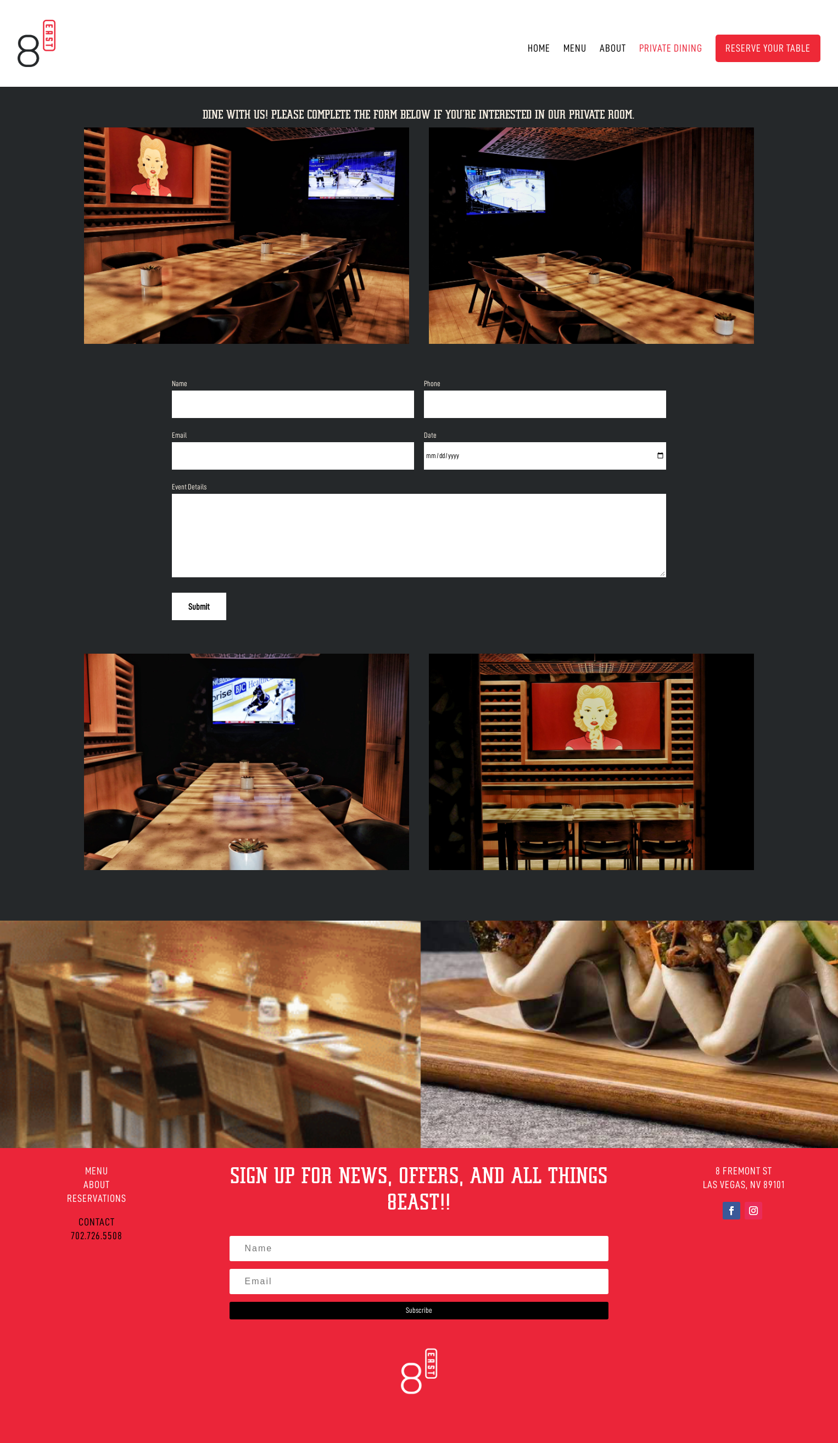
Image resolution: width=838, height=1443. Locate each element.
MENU (96, 1171)
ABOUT (96, 1184)
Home (539, 48)
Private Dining (670, 48)
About (613, 48)
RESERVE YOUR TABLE (768, 48)
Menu (574, 48)
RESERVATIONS (96, 1198)
